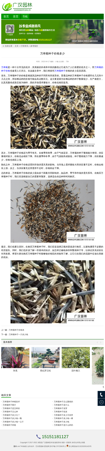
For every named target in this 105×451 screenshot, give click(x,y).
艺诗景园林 (40, 446)
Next (100, 342)
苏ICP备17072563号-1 (57, 446)
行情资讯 (24, 46)
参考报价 (34, 46)
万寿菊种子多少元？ (11, 415)
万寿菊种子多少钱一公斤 (13, 422)
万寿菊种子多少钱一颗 (12, 418)
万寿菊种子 (59, 71)
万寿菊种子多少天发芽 (63, 415)
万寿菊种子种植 (9, 425)
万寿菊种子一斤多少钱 (18, 334)
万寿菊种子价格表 (16, 330)
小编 (56, 62)
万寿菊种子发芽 (60, 408)
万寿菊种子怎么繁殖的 (63, 402)
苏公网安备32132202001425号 (80, 446)
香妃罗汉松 (45, 370)
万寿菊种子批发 (60, 412)
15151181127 (55, 436)
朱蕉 (15, 370)
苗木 (15, 446)
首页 (6, 16)
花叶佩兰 (75, 370)
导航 (25, 16)
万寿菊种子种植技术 (11, 402)
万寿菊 (4, 67)
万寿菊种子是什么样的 (63, 425)
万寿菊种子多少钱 (61, 422)
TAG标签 (23, 446)
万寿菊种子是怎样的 (11, 408)
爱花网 (46, 446)
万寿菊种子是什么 (61, 405)
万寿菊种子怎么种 (10, 412)
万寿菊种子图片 (9, 405)
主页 (16, 46)
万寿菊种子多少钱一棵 (63, 418)
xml (18, 446)
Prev (98, 342)
